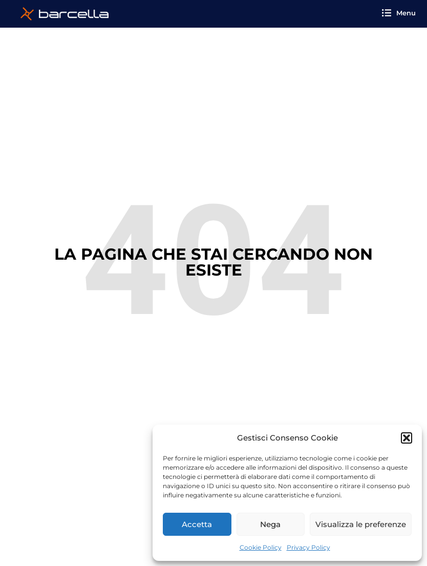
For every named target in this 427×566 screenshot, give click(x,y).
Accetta (197, 524)
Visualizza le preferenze (360, 524)
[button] (406, 438)
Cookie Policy (261, 547)
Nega (270, 524)
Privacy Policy (308, 547)
